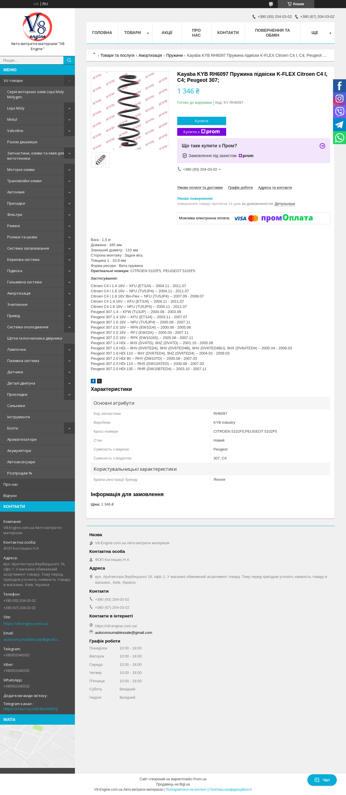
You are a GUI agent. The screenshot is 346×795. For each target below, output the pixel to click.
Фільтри (14, 214)
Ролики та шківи (22, 237)
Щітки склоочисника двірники (34, 338)
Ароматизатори (22, 439)
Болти (12, 428)
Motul (12, 119)
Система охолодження (27, 326)
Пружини (174, 55)
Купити (201, 120)
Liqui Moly (15, 108)
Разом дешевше (22, 141)
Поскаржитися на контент (186, 790)
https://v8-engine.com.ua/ (25, 623)
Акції (167, 32)
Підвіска (14, 270)
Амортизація (19, 293)
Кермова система (23, 259)
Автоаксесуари (21, 461)
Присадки (16, 203)
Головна (102, 32)
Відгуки (10, 495)
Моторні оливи (21, 169)
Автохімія (15, 192)
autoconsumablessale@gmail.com (33, 639)
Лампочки (16, 349)
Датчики (15, 371)
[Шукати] (69, 60)
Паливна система (23, 360)
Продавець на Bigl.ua (173, 784)
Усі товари (13, 80)
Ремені (13, 225)
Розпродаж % (19, 473)
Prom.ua (199, 779)
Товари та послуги (117, 55)
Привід (13, 315)
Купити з (202, 132)
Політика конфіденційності (230, 790)
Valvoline (15, 130)
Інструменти (18, 416)
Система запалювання (28, 248)
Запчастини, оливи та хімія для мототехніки (35, 155)
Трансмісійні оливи (24, 180)
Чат (322, 780)
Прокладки (17, 394)
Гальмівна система (24, 282)
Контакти (228, 32)
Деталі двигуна (21, 383)
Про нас (10, 484)
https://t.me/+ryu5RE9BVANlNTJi (30, 708)
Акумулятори (19, 450)
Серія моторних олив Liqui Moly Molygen (35, 94)
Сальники (16, 405)
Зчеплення (17, 304)
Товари (132, 32)
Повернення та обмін (272, 32)
